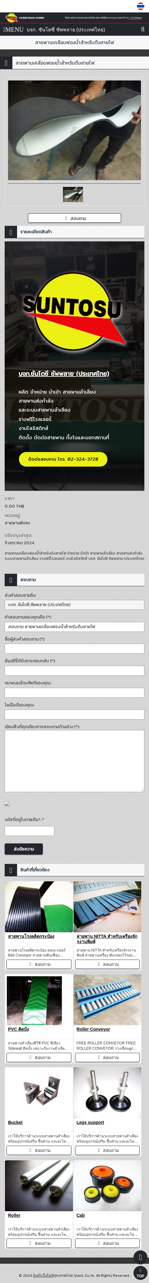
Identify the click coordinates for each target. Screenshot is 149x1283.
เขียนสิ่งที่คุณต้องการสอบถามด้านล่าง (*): (42, 727)
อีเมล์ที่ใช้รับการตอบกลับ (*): (30, 661)
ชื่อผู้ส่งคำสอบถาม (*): (25, 639)
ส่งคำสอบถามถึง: (20, 595)
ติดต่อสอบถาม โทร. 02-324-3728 (63, 459)
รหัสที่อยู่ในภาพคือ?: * (24, 819)
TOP (140, 1273)
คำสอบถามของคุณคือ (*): (28, 617)
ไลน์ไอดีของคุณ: (19, 705)
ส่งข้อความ (24, 849)
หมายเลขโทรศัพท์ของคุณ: (28, 683)
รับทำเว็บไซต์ (43, 1275)
